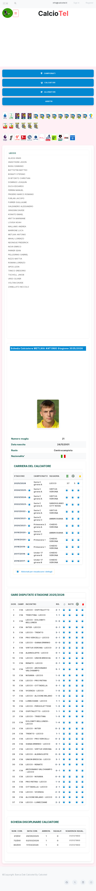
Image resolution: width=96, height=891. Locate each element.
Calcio (53, 12)
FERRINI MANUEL (15, 190)
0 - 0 (57, 642)
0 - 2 (57, 728)
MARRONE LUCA (15, 230)
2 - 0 (57, 792)
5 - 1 (58, 669)
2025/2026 (20, 483)
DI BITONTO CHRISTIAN (19, 178)
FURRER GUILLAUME (17, 202)
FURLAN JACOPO (16, 198)
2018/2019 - (22, 547)
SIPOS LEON (13, 266)
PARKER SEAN (14, 250)
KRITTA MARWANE (16, 218)
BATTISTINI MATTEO (17, 170)
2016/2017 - (22, 561)
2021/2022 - (22, 511)
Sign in (76, 3)
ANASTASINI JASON (17, 162)
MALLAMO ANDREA (17, 226)
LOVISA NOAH (14, 222)
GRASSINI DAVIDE (16, 210)
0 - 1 (58, 627)
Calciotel (42, 874)
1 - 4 (58, 722)
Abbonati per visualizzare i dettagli (34, 571)
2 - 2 (58, 647)
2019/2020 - (22, 532)
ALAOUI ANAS (14, 158)
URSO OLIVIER (14, 278)
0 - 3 (57, 764)
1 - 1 (58, 615)
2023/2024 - (22, 497)
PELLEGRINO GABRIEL (18, 254)
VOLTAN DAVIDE (15, 282)
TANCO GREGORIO (17, 270)
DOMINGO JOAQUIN (17, 182)
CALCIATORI (48, 83)
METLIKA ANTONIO (17, 234)
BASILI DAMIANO (16, 166)
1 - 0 (58, 675)
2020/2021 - (22, 518)
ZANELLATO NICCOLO (18, 287)
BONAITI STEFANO (16, 174)
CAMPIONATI (48, 73)
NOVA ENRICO (14, 246)
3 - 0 (57, 621)
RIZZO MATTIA (15, 258)
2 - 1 (58, 610)
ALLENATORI (48, 92)
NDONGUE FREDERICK (18, 242)
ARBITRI (48, 101)
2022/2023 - (22, 504)
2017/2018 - (22, 554)
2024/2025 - (22, 490)
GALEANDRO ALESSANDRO (20, 206)
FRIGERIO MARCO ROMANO (21, 194)
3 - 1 (58, 632)
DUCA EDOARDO (16, 186)
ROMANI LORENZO (16, 262)
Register (89, 3)
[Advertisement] (48, 42)
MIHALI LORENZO (16, 238)
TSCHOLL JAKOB (16, 274)
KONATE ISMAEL (15, 214)
